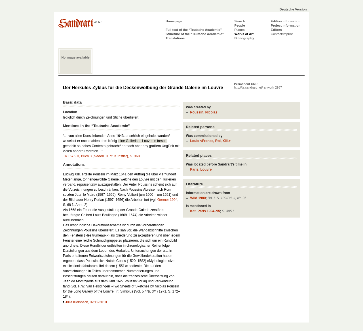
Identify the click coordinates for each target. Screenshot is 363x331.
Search (239, 21)
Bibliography (244, 38)
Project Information (285, 25)
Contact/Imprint (282, 34)
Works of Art (244, 34)
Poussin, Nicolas (203, 112)
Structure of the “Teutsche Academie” (195, 34)
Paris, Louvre (201, 169)
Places (239, 29)
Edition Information (285, 21)
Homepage (174, 21)
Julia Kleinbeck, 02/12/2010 (86, 302)
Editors (276, 29)
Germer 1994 (167, 200)
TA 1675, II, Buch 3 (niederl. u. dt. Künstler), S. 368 (101, 156)
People (239, 25)
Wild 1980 (198, 198)
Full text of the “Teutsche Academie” (194, 29)
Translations (175, 38)
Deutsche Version (293, 9)
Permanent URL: (258, 85)
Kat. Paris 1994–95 (205, 211)
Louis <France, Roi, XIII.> (210, 141)
